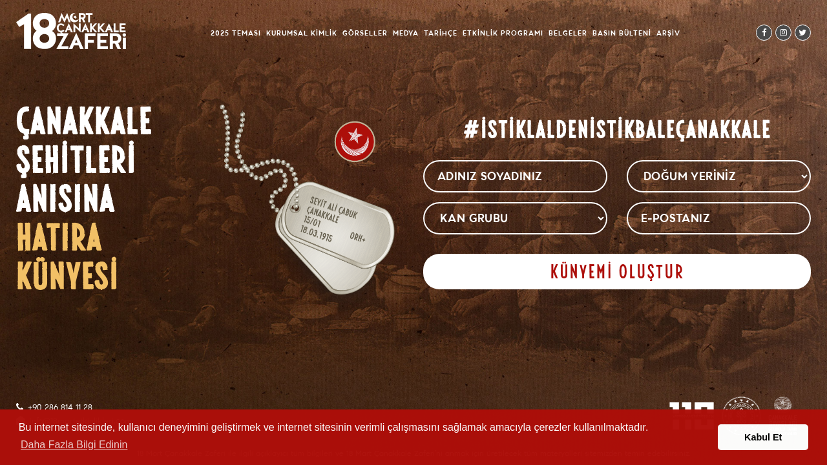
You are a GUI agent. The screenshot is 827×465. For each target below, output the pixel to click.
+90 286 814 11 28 (60, 407)
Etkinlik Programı (503, 32)
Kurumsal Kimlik (301, 32)
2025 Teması (236, 32)
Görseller (365, 32)
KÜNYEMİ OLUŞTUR (617, 271)
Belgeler (568, 32)
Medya (406, 32)
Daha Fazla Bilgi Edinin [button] (74, 444)
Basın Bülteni (621, 32)
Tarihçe (440, 32)
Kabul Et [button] (763, 437)
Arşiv (668, 32)
